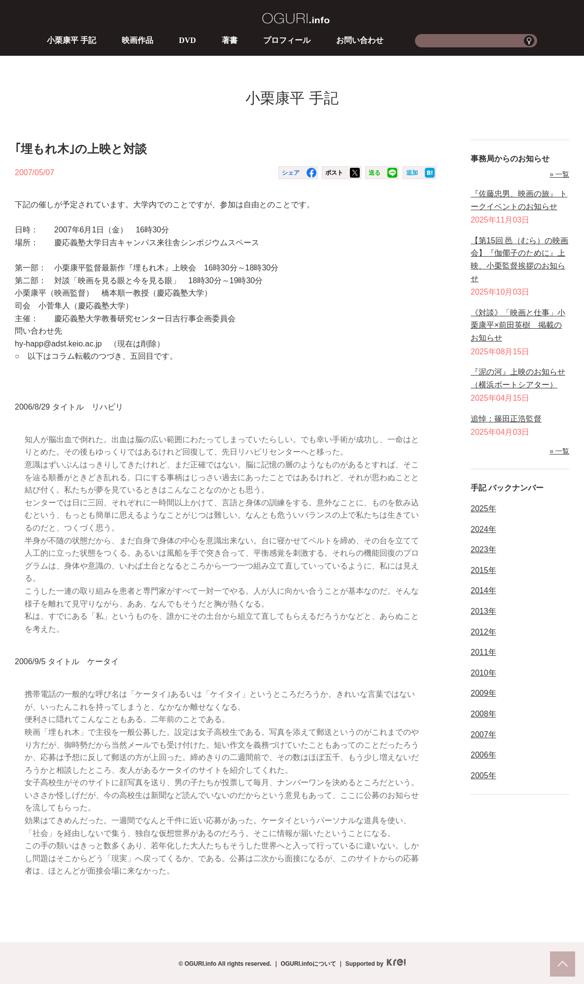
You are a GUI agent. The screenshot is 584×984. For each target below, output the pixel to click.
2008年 (483, 714)
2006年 (483, 755)
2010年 (483, 673)
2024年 (483, 529)
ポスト (334, 172)
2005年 (483, 775)
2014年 (483, 590)
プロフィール (286, 40)
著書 (230, 40)
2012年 (483, 632)
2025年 (483, 508)
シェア (291, 172)
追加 (412, 172)
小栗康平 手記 (71, 40)
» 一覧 (559, 174)
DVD (187, 40)
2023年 (483, 549)
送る (374, 172)
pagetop (562, 964)
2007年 (483, 734)
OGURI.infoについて (308, 963)
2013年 (483, 611)
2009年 (483, 693)
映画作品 (137, 40)
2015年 (483, 570)
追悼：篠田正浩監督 (506, 419)
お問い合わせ (359, 40)
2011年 (483, 652)
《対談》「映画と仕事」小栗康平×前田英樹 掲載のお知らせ (518, 325)
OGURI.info (296, 18)
